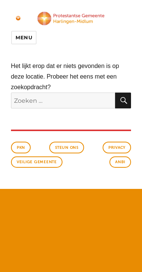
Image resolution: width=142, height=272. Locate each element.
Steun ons (66, 147)
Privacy (116, 147)
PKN (21, 147)
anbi (120, 162)
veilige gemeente (37, 162)
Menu (24, 37)
